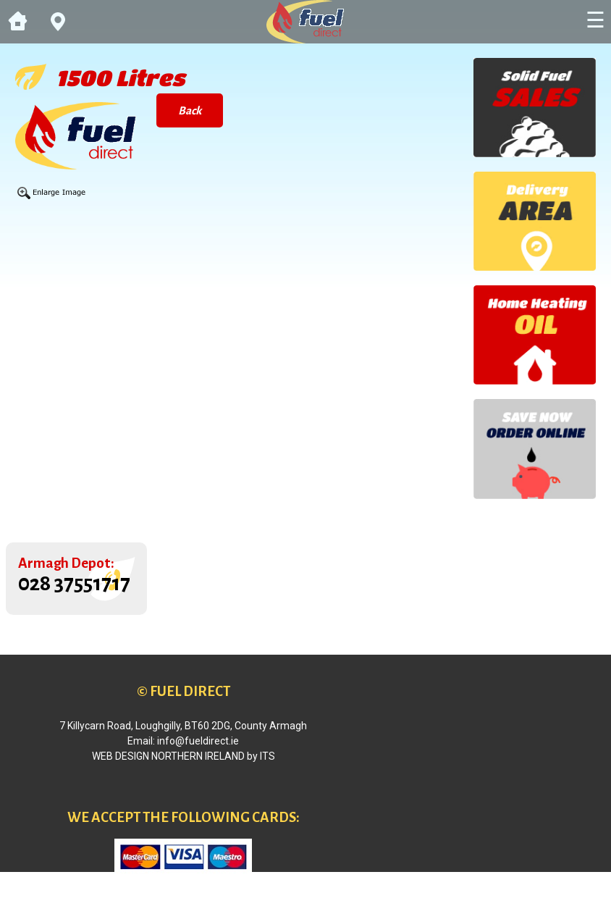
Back (189, 110)
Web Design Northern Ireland (168, 756)
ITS (267, 756)
